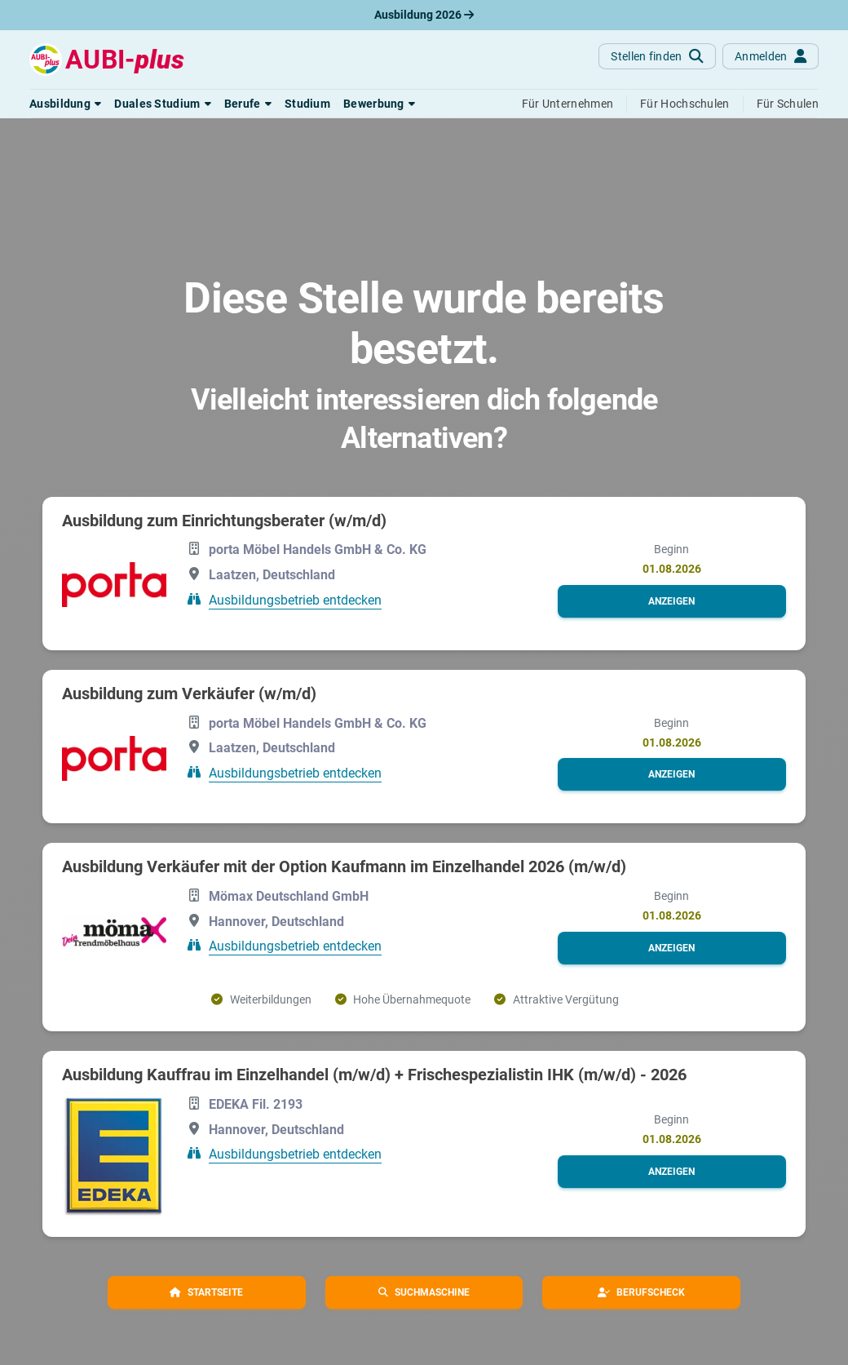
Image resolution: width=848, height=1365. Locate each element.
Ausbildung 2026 (424, 14)
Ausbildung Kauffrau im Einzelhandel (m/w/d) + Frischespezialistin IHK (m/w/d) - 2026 (374, 1074)
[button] (65, 103)
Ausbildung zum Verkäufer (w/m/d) (189, 693)
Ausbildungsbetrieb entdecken (295, 600)
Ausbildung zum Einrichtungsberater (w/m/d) (224, 520)
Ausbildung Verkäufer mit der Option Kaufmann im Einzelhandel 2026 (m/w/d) (344, 866)
